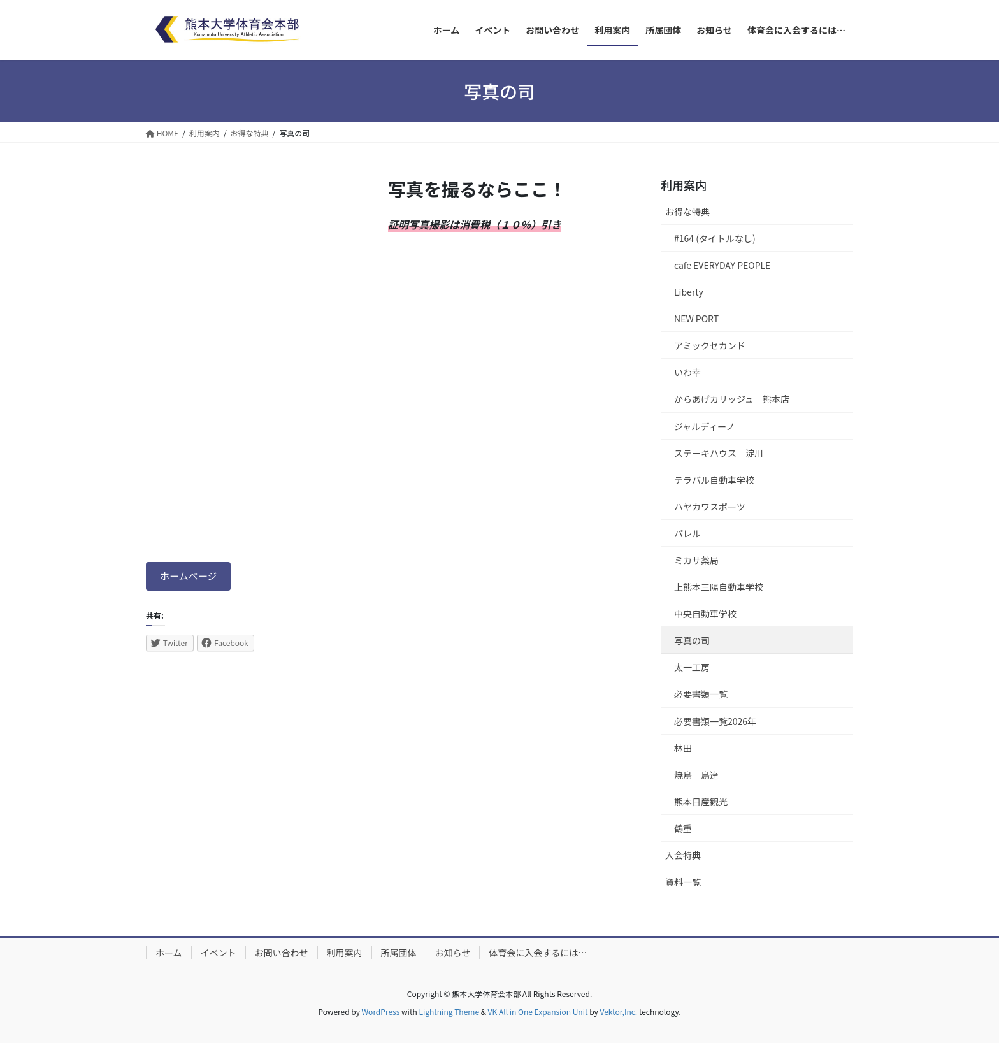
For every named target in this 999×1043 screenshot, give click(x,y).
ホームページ (191, 577)
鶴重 (683, 828)
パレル (687, 533)
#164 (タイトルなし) (715, 238)
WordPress (381, 1011)
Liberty (688, 291)
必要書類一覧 (701, 693)
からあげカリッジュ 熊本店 (731, 398)
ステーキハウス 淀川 (718, 453)
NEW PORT (696, 318)
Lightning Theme (449, 1011)
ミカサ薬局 (696, 560)
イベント (218, 952)
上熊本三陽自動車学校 (718, 586)
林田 (683, 748)
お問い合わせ (281, 952)
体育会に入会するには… (538, 952)
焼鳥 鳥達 (696, 774)
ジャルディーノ (704, 426)
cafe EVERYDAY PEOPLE (722, 265)
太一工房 (692, 667)
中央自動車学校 (705, 613)
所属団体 (399, 952)
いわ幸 (687, 372)
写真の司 (692, 640)
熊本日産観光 (701, 801)
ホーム (168, 952)
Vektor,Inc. (618, 1011)
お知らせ (453, 952)
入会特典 (683, 855)
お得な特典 (687, 211)
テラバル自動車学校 (714, 479)
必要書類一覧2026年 (715, 721)
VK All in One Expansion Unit (538, 1011)
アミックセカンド (709, 345)
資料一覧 (683, 881)
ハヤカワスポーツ (709, 506)
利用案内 (684, 184)
